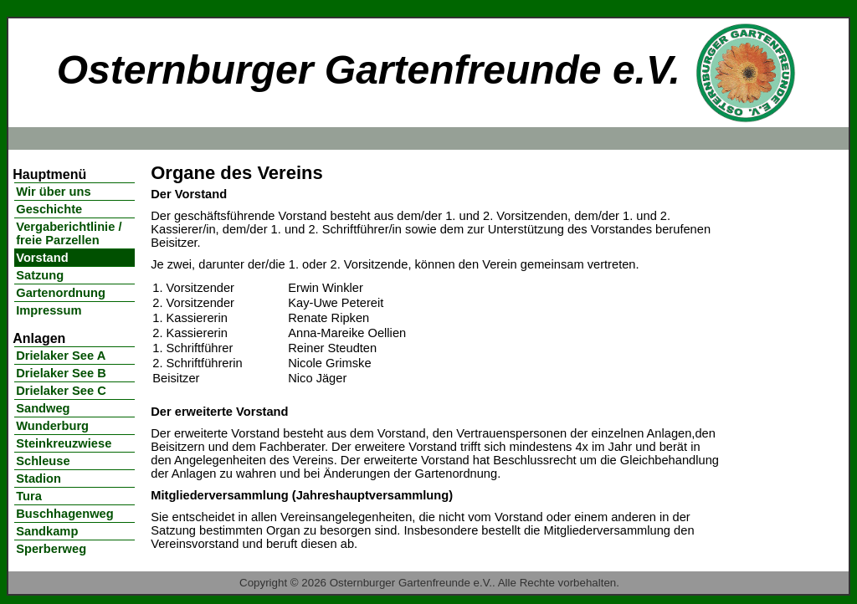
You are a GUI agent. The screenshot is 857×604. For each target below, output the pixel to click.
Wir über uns (53, 191)
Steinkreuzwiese (63, 443)
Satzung (40, 275)
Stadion (38, 478)
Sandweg (42, 408)
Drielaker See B (61, 373)
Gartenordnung (60, 292)
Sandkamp (47, 531)
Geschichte (49, 209)
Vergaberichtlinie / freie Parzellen (68, 233)
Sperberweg (51, 548)
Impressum (48, 310)
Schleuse (42, 461)
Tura (29, 496)
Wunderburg (52, 426)
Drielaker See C (61, 390)
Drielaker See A (60, 355)
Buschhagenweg (64, 513)
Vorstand (42, 257)
